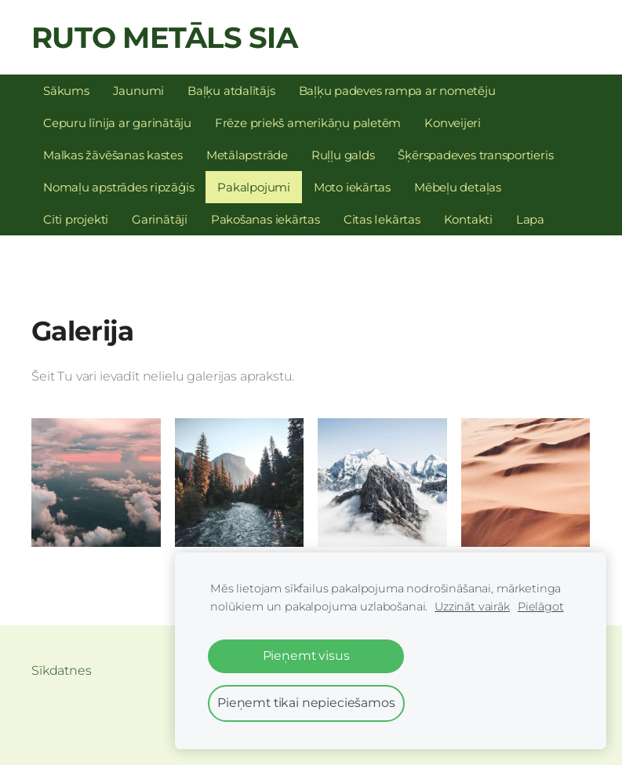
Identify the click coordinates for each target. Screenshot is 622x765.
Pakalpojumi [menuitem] (253, 187)
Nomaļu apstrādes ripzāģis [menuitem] (118, 187)
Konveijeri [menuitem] (452, 122)
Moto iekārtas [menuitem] (352, 187)
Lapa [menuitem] (530, 219)
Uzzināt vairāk (472, 606)
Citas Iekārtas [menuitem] (382, 219)
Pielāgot (541, 606)
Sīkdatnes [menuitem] (61, 670)
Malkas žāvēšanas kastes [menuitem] (113, 155)
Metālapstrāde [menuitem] (247, 155)
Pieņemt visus (306, 655)
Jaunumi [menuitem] (138, 90)
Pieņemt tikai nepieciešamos (306, 702)
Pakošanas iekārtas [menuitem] (265, 219)
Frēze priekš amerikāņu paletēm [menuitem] (308, 122)
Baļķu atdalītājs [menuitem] (231, 90)
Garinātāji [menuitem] (159, 219)
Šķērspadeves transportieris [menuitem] (475, 155)
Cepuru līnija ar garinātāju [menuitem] (117, 122)
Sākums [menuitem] (66, 90)
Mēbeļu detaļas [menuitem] (457, 187)
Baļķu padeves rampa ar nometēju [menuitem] (397, 90)
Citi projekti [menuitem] (75, 219)
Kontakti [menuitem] (468, 219)
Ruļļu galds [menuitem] (343, 155)
